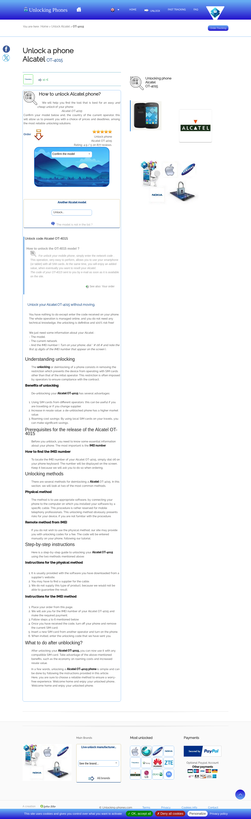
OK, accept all (139, 813)
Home (132, 9)
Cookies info (189, 807)
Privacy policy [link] (219, 813)
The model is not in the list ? (72, 224)
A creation (39, 806)
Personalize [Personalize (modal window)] (197, 813)
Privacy (166, 807)
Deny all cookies (170, 813)
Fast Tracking (177, 9)
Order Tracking (218, 28)
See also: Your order (100, 286)
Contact (213, 807)
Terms (146, 807)
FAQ (196, 9)
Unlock (152, 9)
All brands (98, 778)
